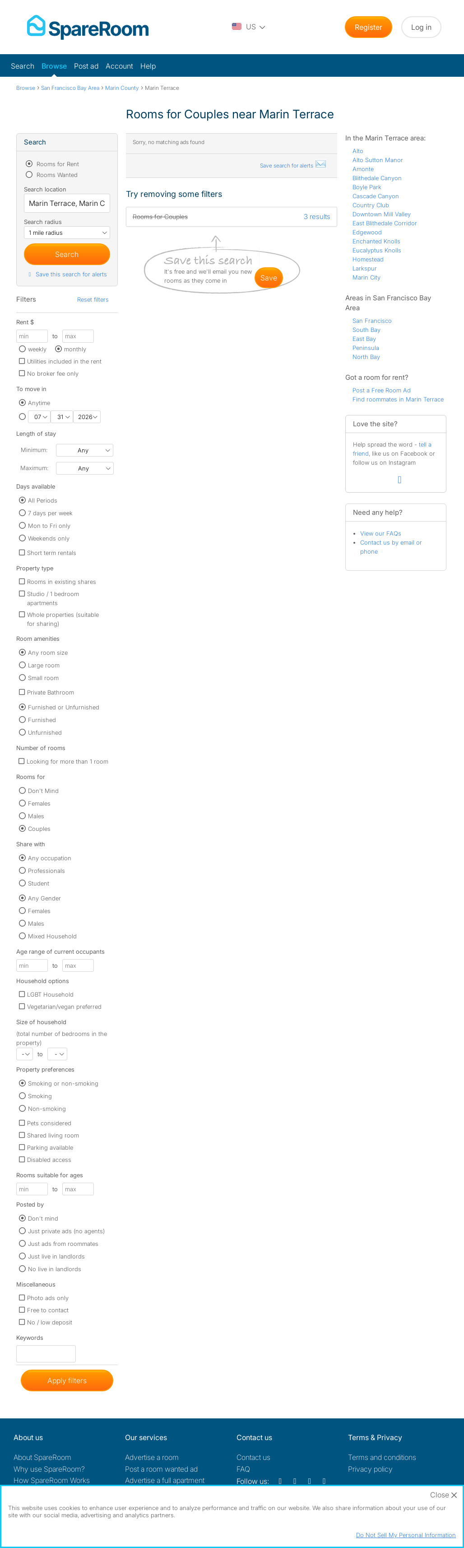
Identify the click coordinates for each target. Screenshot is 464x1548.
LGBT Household (50, 994)
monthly (75, 349)
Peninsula (366, 347)
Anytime (39, 402)
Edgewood (367, 232)
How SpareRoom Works (52, 1480)
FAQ (243, 1468)
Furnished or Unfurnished (63, 707)
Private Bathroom (50, 692)
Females (39, 803)
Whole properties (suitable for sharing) (63, 619)
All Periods (42, 500)
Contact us (253, 1457)
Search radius (43, 221)
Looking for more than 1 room (67, 761)
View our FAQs (380, 533)
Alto (358, 150)
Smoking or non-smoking (63, 1083)
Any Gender (44, 898)
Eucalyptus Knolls (377, 250)
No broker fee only (53, 373)
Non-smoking (47, 1108)
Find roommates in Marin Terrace (398, 399)
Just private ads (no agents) (66, 1231)
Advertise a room (152, 1457)
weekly (37, 349)
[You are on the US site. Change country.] (249, 27)
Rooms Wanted (56, 174)
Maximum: (34, 467)
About (42, 1457)
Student (38, 883)
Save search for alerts (293, 165)
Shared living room (53, 1135)
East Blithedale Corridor (385, 223)
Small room (43, 677)
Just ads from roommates (63, 1243)
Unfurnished (45, 732)
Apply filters (67, 1380)
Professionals (46, 870)
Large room (44, 665)
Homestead (368, 259)
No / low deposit (49, 1322)
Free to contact (48, 1310)
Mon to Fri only (49, 525)
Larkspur (365, 268)
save (268, 277)
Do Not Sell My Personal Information (406, 1535)
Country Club (371, 205)
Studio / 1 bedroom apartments (53, 598)
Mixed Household (52, 936)
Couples (39, 828)
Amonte (363, 169)
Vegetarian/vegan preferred (64, 1006)
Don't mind (43, 1218)
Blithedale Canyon (377, 178)
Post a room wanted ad (161, 1468)
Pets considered (49, 1123)
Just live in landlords (56, 1256)
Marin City (366, 277)
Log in (421, 27)
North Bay (366, 356)
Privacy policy (370, 1468)
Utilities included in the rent (64, 361)
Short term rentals (51, 552)
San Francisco (372, 320)
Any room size (48, 652)
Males (36, 816)
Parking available (50, 1147)
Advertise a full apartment (164, 1480)
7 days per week (50, 513)
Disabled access (49, 1159)
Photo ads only (48, 1297)
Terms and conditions (382, 1457)
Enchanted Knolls (376, 241)
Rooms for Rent (57, 164)
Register (368, 27)
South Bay (366, 329)
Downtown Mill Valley (382, 214)
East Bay (364, 338)
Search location (45, 189)
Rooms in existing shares (61, 581)
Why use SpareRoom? (49, 1468)
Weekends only (49, 538)
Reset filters (93, 299)
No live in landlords (54, 1269)
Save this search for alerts (66, 274)
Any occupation (49, 858)
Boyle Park (367, 187)
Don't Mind (43, 790)
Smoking (40, 1096)
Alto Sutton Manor (378, 159)
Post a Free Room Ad (382, 390)
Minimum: (34, 449)
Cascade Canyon (376, 196)
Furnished (42, 719)
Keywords (29, 1339)
